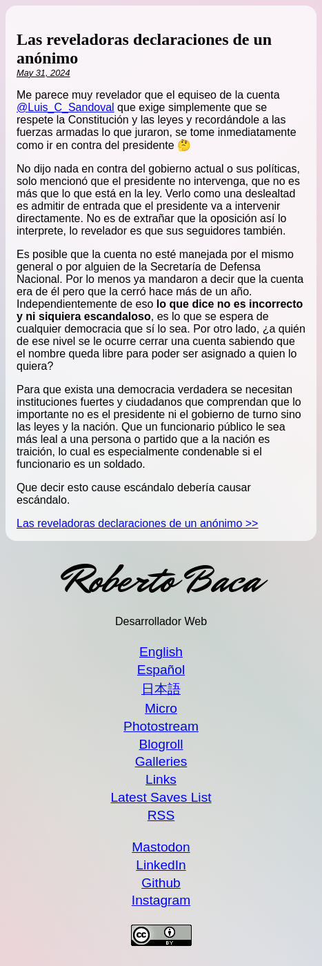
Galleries (161, 761)
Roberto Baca (161, 580)
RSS (161, 815)
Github (161, 883)
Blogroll (161, 744)
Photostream (161, 726)
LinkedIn (161, 865)
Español (161, 669)
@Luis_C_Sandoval (65, 107)
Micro (161, 708)
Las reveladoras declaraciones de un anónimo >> (137, 523)
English (161, 651)
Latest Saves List (160, 797)
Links (161, 779)
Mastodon (161, 847)
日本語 (161, 689)
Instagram (161, 900)
